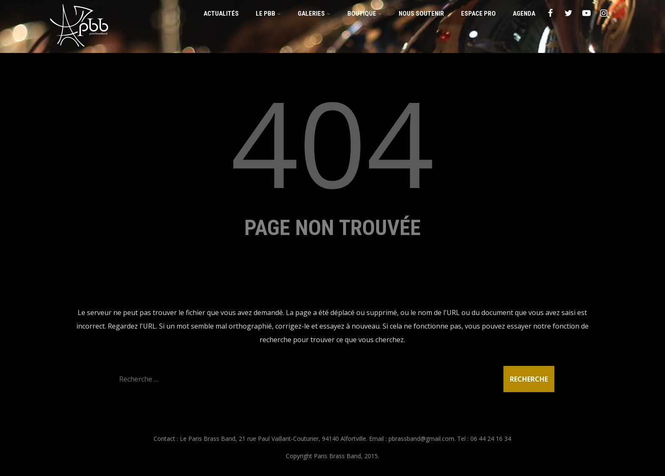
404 (332, 142)
